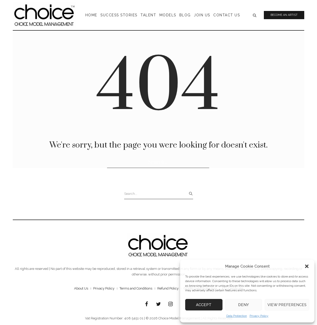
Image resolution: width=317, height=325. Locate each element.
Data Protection (236, 316)
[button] (306, 266)
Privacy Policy (259, 316)
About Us (81, 288)
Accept (204, 305)
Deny (243, 305)
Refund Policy (168, 288)
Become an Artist (284, 15)
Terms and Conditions (136, 288)
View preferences (287, 305)
